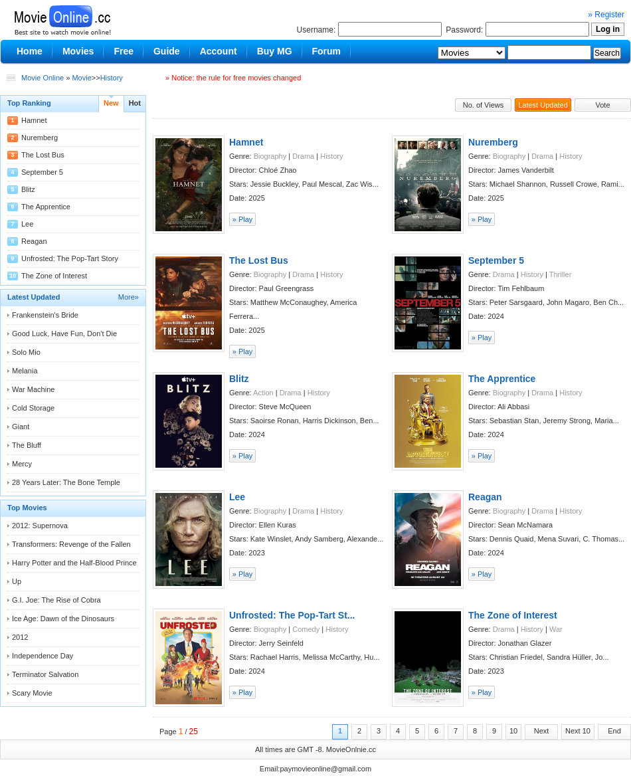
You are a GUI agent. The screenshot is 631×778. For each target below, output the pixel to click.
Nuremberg (39, 138)
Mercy (22, 464)
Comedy (305, 629)
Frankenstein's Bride (45, 315)
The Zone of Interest (54, 276)
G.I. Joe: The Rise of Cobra (56, 600)
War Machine (33, 389)
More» (128, 297)
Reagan (34, 241)
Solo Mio (26, 352)
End (614, 731)
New (111, 103)
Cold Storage (33, 408)
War (556, 629)
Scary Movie (32, 693)
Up (16, 581)
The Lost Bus (42, 155)
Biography (270, 156)
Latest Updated (543, 105)
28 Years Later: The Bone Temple (66, 482)
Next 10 (577, 731)
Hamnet (34, 120)
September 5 (42, 172)
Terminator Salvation (45, 674)
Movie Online (42, 78)
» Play (242, 219)
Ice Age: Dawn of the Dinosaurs (63, 619)
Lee (27, 224)
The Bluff (26, 445)
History (111, 78)
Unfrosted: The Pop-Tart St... (292, 615)
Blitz (28, 189)
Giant (20, 427)
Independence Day (42, 656)
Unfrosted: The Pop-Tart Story (69, 258)
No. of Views (483, 105)
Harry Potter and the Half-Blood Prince (74, 563)
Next (541, 731)
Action (263, 393)
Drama (303, 156)
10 (513, 731)
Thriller (560, 274)
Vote (602, 105)
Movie (81, 78)
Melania (25, 371)
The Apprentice (45, 207)
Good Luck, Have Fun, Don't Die (64, 334)
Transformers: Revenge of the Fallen (71, 544)
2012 (20, 637)
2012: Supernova (40, 526)
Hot (135, 103)
